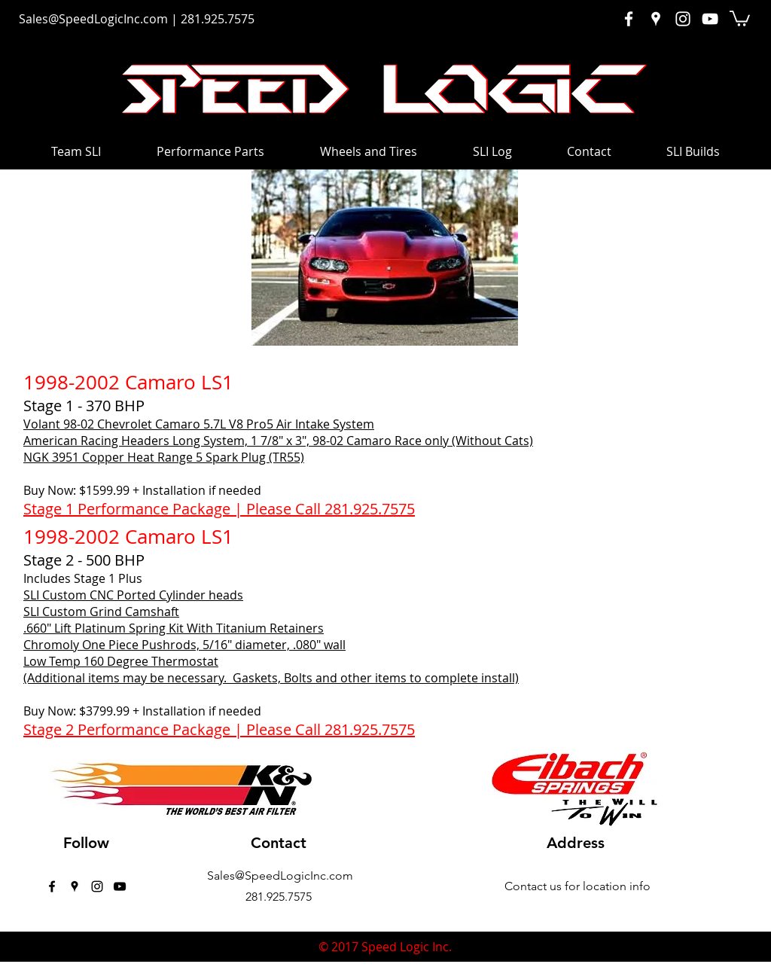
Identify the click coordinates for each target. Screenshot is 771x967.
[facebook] (51, 886)
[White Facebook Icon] (628, 19)
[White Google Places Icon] (656, 19)
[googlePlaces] (74, 886)
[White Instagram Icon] (683, 19)
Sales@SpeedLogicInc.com (93, 19)
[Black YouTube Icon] (119, 886)
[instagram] (97, 886)
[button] (740, 17)
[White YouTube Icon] (710, 19)
